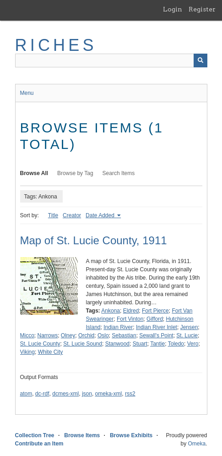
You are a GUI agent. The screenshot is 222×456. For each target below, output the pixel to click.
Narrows (48, 335)
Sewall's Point (156, 335)
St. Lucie (187, 335)
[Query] (111, 60)
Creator (72, 215)
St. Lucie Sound (82, 344)
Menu (27, 93)
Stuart (140, 344)
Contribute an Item (39, 443)
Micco (27, 335)
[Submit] (200, 60)
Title (53, 215)
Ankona (110, 311)
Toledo (176, 344)
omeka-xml (108, 393)
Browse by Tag (75, 173)
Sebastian (124, 335)
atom (26, 393)
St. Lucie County (40, 344)
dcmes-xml (65, 393)
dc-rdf (42, 393)
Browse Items (82, 435)
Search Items (119, 173)
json (87, 393)
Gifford (154, 319)
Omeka (197, 443)
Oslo (103, 335)
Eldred (131, 311)
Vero (193, 344)
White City (50, 352)
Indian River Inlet (156, 327)
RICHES (56, 45)
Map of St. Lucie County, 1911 (93, 240)
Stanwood (117, 344)
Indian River (118, 327)
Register (202, 9)
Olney (68, 335)
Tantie (157, 344)
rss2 (130, 393)
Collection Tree (34, 435)
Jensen (189, 327)
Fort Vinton (130, 319)
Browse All (34, 173)
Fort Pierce (155, 311)
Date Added (101, 215)
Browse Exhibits (131, 435)
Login (172, 9)
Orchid (86, 335)
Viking (27, 352)
